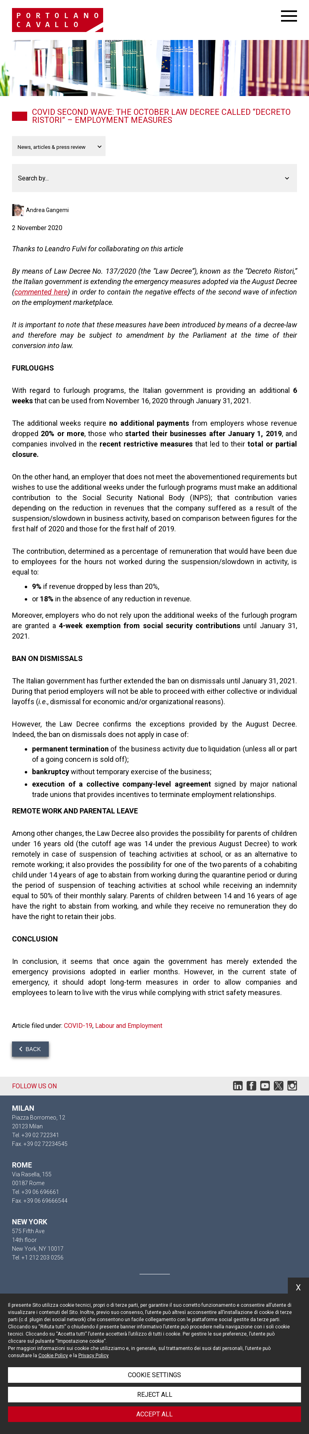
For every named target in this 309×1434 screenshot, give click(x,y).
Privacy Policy (93, 1355)
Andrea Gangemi (47, 210)
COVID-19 (78, 1025)
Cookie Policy (53, 1355)
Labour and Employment (128, 1025)
